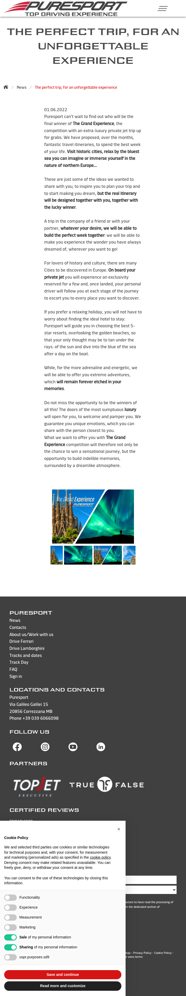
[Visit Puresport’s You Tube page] (73, 750)
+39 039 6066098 (40, 718)
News (21, 87)
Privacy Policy (142, 953)
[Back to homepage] (7, 86)
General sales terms (130, 957)
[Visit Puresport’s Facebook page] (17, 750)
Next (141, 558)
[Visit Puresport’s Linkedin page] (101, 750)
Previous (45, 558)
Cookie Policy (163, 953)
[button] (161, 8)
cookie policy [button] (100, 857)
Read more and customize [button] (63, 986)
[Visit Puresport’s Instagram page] (45, 750)
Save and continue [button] (63, 974)
